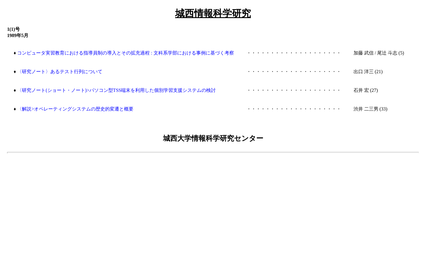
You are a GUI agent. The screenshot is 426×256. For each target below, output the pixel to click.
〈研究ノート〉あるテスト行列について (59, 71)
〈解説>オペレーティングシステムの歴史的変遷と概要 (75, 108)
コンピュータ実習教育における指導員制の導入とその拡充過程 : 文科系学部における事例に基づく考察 (125, 52)
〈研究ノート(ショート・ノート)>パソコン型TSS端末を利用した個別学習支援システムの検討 (116, 90)
